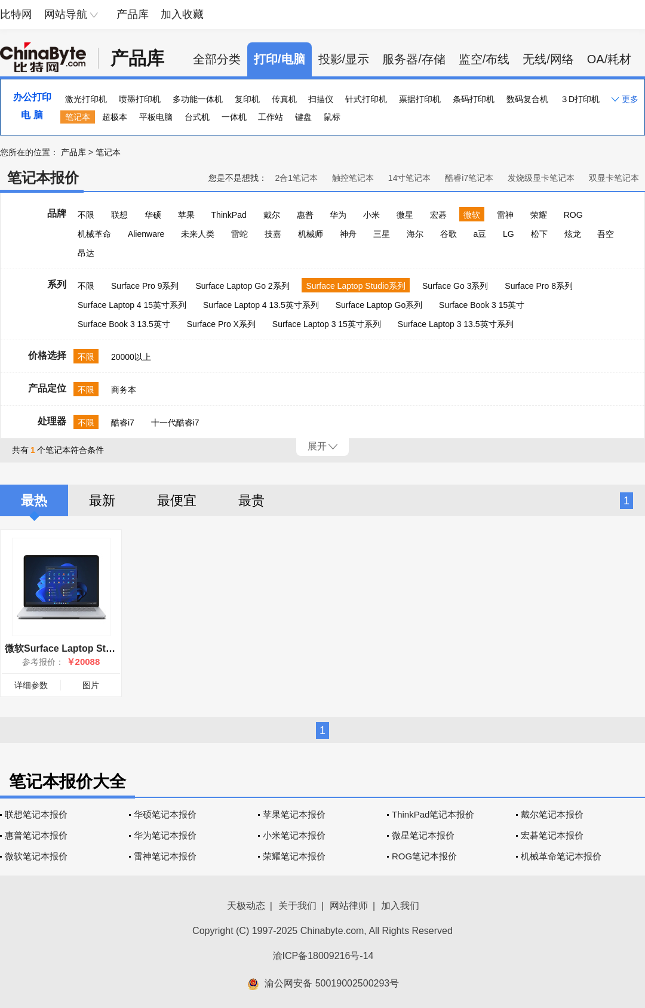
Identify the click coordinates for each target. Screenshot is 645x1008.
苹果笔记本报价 (294, 814)
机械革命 (94, 234)
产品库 (132, 14)
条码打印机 (473, 99)
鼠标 (332, 117)
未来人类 (197, 234)
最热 (34, 500)
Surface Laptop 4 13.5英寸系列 (261, 305)
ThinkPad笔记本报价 (433, 814)
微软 (471, 215)
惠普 (305, 215)
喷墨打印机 (140, 99)
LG (508, 234)
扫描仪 (320, 99)
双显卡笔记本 (614, 178)
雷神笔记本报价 (165, 856)
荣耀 (538, 215)
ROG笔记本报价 (424, 856)
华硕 (153, 215)
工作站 (270, 117)
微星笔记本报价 (423, 835)
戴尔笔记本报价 (552, 814)
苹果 (186, 215)
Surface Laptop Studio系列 (356, 286)
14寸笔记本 (409, 178)
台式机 (197, 117)
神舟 (348, 234)
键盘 (303, 117)
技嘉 (273, 234)
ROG (573, 215)
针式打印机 (366, 99)
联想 (119, 215)
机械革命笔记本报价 (561, 856)
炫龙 (572, 234)
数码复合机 (527, 99)
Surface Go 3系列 (455, 286)
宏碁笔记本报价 (552, 835)
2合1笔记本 (296, 178)
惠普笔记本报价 (36, 835)
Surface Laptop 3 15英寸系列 (326, 324)
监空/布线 (484, 59)
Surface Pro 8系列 (539, 286)
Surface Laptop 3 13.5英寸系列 (456, 324)
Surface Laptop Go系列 (379, 305)
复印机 (247, 99)
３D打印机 (580, 99)
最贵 (251, 500)
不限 (86, 215)
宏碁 (438, 215)
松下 (539, 234)
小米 (371, 215)
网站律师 (349, 906)
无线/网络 (548, 59)
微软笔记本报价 (36, 856)
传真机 (284, 99)
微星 (405, 215)
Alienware (146, 234)
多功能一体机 (198, 99)
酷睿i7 (122, 422)
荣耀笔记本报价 (294, 856)
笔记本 (77, 117)
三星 (381, 234)
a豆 (479, 234)
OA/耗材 (609, 59)
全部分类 (217, 59)
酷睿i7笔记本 (469, 178)
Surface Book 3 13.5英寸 (124, 324)
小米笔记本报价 (294, 835)
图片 (90, 685)
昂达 (86, 253)
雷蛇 (239, 234)
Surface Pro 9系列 (145, 286)
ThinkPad (229, 215)
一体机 (234, 117)
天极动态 (246, 906)
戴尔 (271, 215)
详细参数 (31, 685)
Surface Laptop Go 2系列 (242, 286)
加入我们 (400, 906)
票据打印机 (420, 99)
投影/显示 (344, 59)
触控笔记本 (353, 178)
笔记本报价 (43, 177)
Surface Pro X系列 (221, 324)
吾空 (605, 234)
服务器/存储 (414, 59)
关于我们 (297, 906)
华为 (338, 215)
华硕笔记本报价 (165, 814)
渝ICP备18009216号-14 (323, 956)
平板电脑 (156, 117)
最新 (102, 500)
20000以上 (131, 357)
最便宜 (176, 500)
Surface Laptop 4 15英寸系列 (132, 305)
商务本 (123, 389)
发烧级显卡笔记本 (541, 178)
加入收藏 (182, 14)
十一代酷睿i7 (175, 422)
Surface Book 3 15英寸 (481, 305)
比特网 (16, 14)
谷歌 (448, 234)
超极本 (114, 117)
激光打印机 (86, 99)
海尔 (415, 234)
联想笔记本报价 (36, 814)
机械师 (310, 234)
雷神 (505, 215)
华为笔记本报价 (165, 835)
